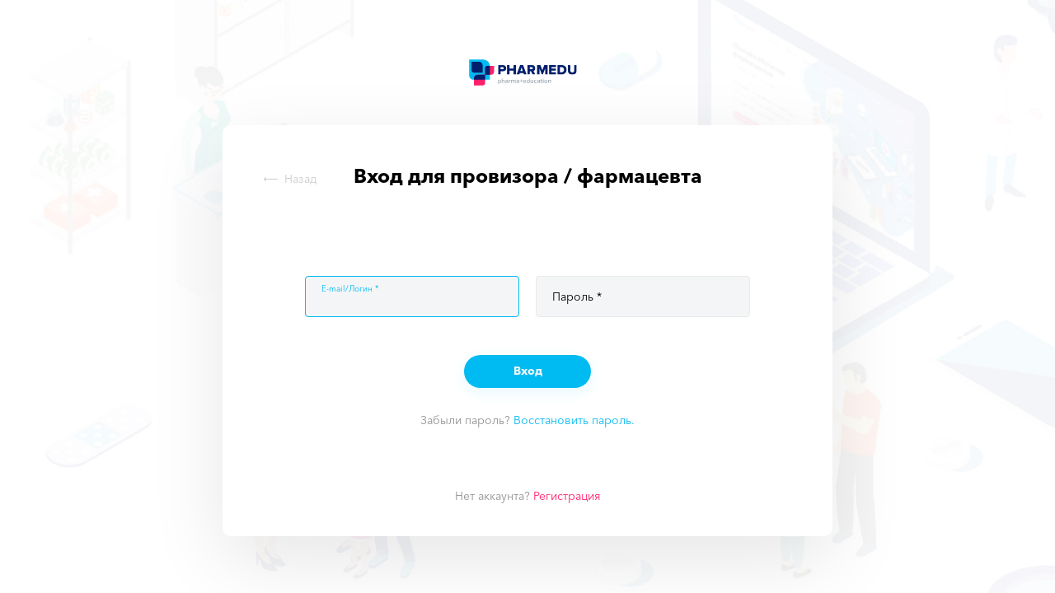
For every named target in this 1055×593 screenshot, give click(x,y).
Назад (290, 178)
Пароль (572, 296)
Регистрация (567, 495)
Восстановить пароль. (574, 420)
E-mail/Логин (347, 289)
